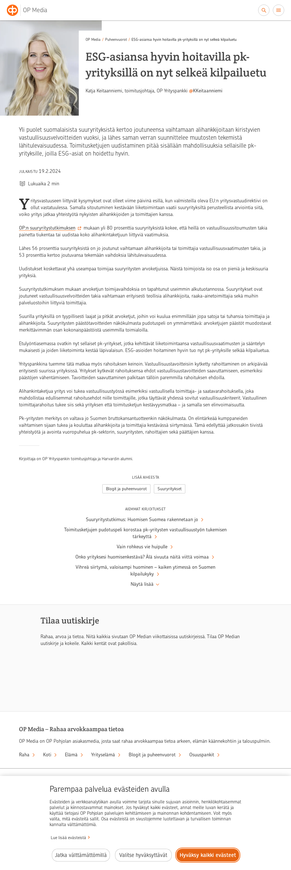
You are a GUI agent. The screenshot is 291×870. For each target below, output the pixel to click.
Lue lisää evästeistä (68, 837)
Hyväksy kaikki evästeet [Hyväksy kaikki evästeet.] (208, 855)
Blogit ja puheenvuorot (126, 488)
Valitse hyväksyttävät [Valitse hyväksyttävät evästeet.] (143, 855)
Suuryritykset (170, 488)
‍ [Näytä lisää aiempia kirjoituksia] (145, 584)
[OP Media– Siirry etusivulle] (30, 10)
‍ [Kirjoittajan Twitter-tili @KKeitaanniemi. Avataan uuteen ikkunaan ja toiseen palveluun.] (205, 91)
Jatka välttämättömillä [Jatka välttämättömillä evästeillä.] (81, 855)
